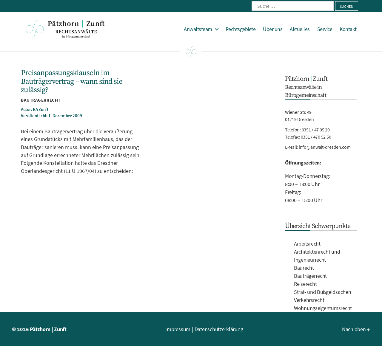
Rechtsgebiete (241, 29)
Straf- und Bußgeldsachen (322, 291)
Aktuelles (300, 29)
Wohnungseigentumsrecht (323, 308)
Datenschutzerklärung (219, 329)
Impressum (177, 329)
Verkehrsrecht (309, 300)
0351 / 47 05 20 (316, 130)
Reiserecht (305, 283)
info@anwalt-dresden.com (325, 147)
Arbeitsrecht (307, 243)
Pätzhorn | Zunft (48, 329)
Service (324, 29)
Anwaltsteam (198, 29)
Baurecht (304, 267)
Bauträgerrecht (41, 100)
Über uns (272, 29)
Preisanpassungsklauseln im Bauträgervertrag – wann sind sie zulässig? (71, 81)
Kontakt (348, 29)
